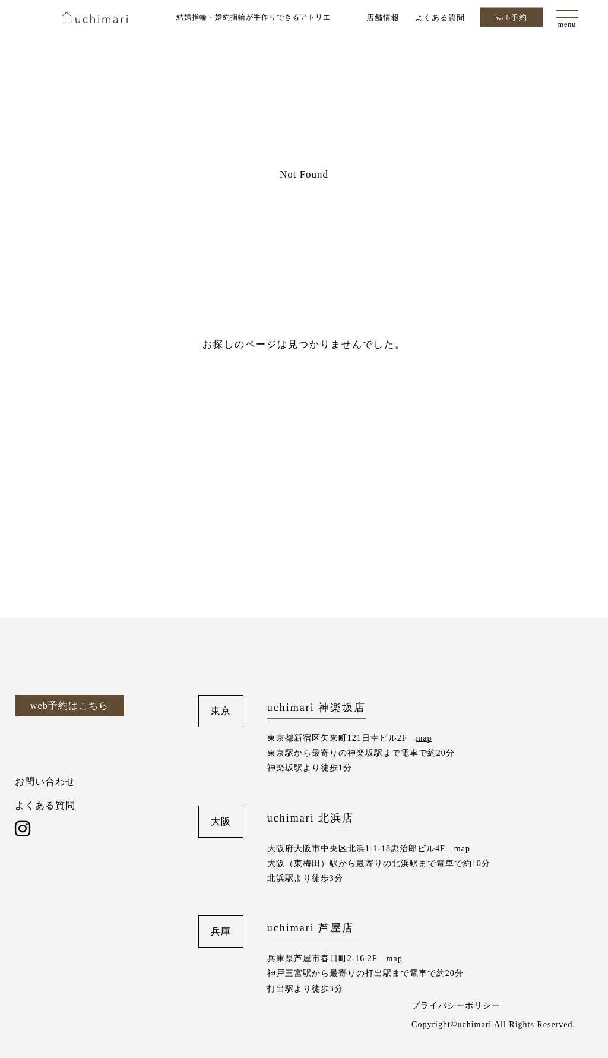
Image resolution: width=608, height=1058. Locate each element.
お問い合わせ (45, 781)
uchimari (95, 17)
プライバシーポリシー (456, 1005)
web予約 (511, 17)
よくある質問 (440, 16)
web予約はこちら (69, 705)
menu (567, 24)
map (424, 738)
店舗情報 (383, 16)
